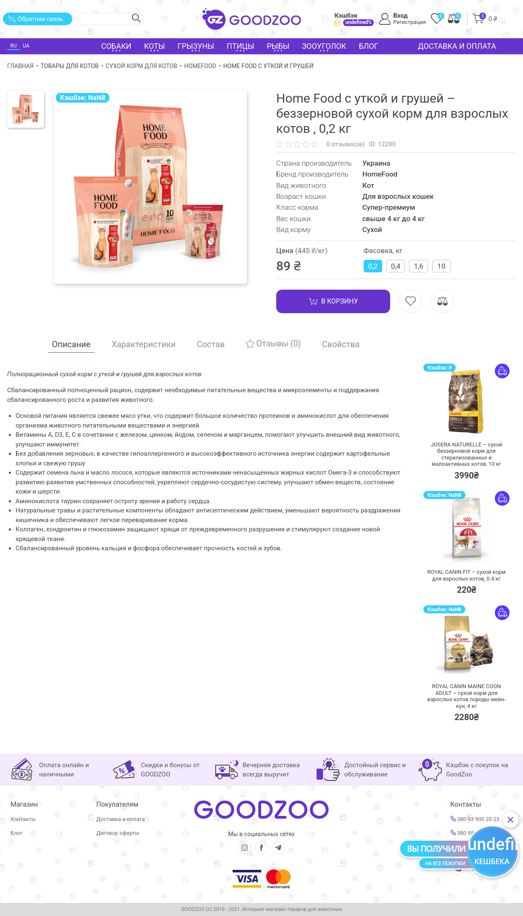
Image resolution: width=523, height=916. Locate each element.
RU (13, 46)
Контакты (23, 819)
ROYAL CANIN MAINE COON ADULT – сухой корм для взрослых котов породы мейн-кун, (466, 696)
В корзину (333, 301)
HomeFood (200, 66)
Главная (20, 66)
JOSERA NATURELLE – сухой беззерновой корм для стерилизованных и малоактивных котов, (466, 454)
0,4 (395, 266)
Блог (368, 46)
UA (26, 46)
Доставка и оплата (457, 46)
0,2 (373, 266)
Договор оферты (117, 833)
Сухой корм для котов (141, 66)
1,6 (418, 266)
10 (441, 266)
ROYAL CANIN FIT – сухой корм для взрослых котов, (466, 575)
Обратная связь (35, 19)
